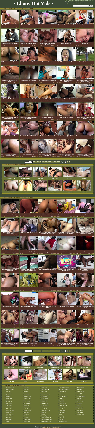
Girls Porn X (79, 405)
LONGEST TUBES (46, 161)
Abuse (58, 427)
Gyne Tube (84, 380)
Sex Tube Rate (27, 401)
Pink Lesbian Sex (80, 391)
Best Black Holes (27, 410)
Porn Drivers (69, 191)
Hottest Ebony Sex (45, 394)
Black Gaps (26, 412)
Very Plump (79, 398)
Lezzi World (61, 419)
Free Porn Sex (80, 410)
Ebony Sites (44, 391)
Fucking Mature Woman (64, 389)
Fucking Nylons (62, 391)
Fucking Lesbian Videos (46, 419)
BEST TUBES (28, 161)
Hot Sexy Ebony (45, 393)
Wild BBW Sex (80, 400)
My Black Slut (44, 398)
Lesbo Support (62, 412)
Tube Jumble (11, 367)
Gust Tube (69, 380)
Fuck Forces (55, 191)
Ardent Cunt (55, 178)
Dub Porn (84, 178)
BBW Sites (43, 407)
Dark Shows (26, 414)
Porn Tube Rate (27, 396)
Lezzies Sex (61, 417)
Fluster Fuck (11, 191)
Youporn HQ (84, 367)
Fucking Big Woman (45, 415)
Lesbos (60, 414)
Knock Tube (26, 394)
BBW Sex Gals (44, 403)
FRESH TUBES (37, 161)
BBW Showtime (45, 405)
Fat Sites (43, 414)
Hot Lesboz (61, 400)
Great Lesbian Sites (63, 396)
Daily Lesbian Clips (45, 410)
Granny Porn (62, 394)
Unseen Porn (40, 367)
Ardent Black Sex (28, 408)
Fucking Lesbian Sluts (46, 417)
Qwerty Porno (84, 191)
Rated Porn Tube (27, 400)
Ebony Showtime (45, 389)
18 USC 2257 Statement (52, 427)
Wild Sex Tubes (69, 367)
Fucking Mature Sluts (46, 421)
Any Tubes (55, 380)
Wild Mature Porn (80, 401)
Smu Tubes (26, 405)
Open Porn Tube (80, 414)
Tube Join (40, 178)
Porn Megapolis (80, 393)
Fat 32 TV (43, 412)
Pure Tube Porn (27, 398)
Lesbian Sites (62, 407)
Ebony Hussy (44, 387)
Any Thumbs (40, 380)
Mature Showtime (80, 387)
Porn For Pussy (80, 407)
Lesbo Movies (62, 410)
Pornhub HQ (40, 191)
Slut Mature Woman (81, 396)
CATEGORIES (56, 161)
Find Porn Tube (80, 412)
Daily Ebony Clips (11, 178)
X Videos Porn (80, 408)
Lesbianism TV (62, 403)
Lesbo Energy (62, 408)
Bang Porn (69, 178)
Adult (25, 380)
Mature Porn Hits (63, 421)
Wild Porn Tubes (55, 367)
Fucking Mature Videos (64, 387)
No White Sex (44, 400)
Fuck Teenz (61, 393)
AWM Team (45, 427)
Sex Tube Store (27, 403)
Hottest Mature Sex (63, 401)
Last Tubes (25, 191)
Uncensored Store (25, 367)
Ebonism (26, 415)
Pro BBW (79, 394)
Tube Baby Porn (27, 407)
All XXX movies (25, 178)
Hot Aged (61, 398)
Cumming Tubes (45, 408)
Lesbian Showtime (63, 405)
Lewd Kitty (61, 415)
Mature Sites (79, 389)
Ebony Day (26, 417)
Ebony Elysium (27, 419)
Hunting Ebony (44, 396)
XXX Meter (79, 403)
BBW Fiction (44, 401)
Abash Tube (11, 380)
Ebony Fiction (27, 421)
